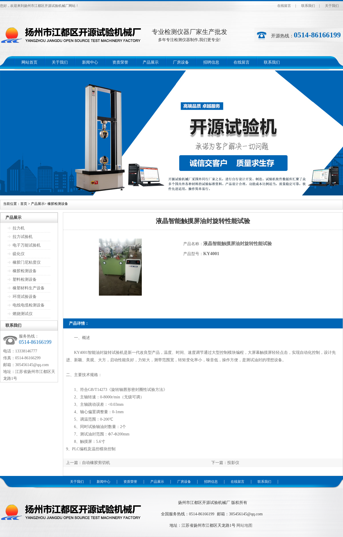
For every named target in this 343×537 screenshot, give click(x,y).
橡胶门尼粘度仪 (27, 262)
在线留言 (284, 6)
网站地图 (244, 525)
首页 (23, 204)
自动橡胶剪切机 (96, 463)
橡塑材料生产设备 (29, 288)
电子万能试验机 (27, 245)
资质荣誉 (120, 62)
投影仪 (233, 463)
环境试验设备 (25, 296)
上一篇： (74, 463)
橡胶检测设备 (57, 204)
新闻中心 (90, 62)
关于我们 (332, 6)
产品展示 (151, 62)
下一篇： (219, 463)
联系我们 (308, 6)
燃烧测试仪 (23, 314)
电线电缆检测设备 (29, 305)
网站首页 (29, 62)
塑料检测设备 (25, 279)
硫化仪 (19, 254)
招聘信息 (211, 62)
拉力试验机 (23, 237)
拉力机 (19, 228)
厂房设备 (181, 62)
